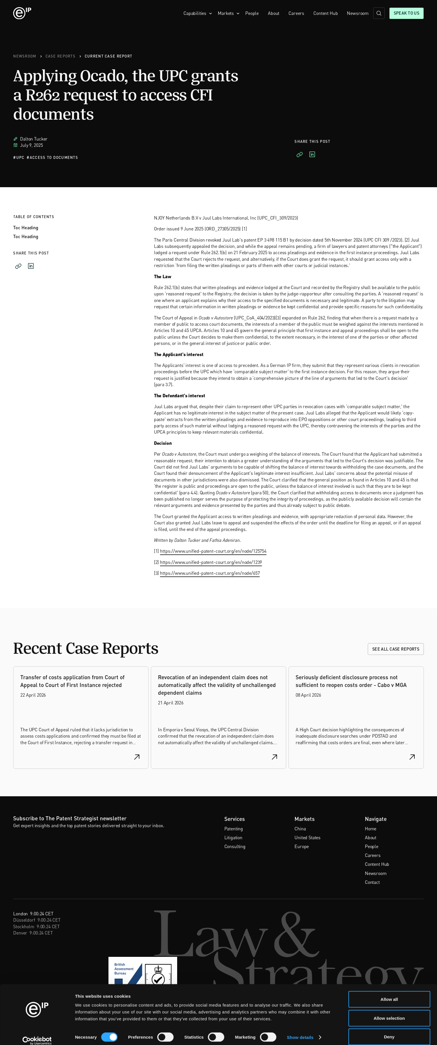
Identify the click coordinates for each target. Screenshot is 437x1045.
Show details (300, 1030)
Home (370, 828)
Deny (389, 1029)
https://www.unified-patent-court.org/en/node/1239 (211, 562)
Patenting (233, 828)
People (252, 13)
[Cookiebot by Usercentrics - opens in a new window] (37, 1034)
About (273, 13)
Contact (372, 882)
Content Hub (325, 13)
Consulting (235, 846)
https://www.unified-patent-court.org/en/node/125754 (213, 551)
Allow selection (389, 1011)
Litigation (233, 837)
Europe (301, 846)
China (300, 828)
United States (307, 837)
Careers (296, 13)
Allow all (389, 992)
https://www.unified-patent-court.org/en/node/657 (210, 573)
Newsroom (358, 13)
